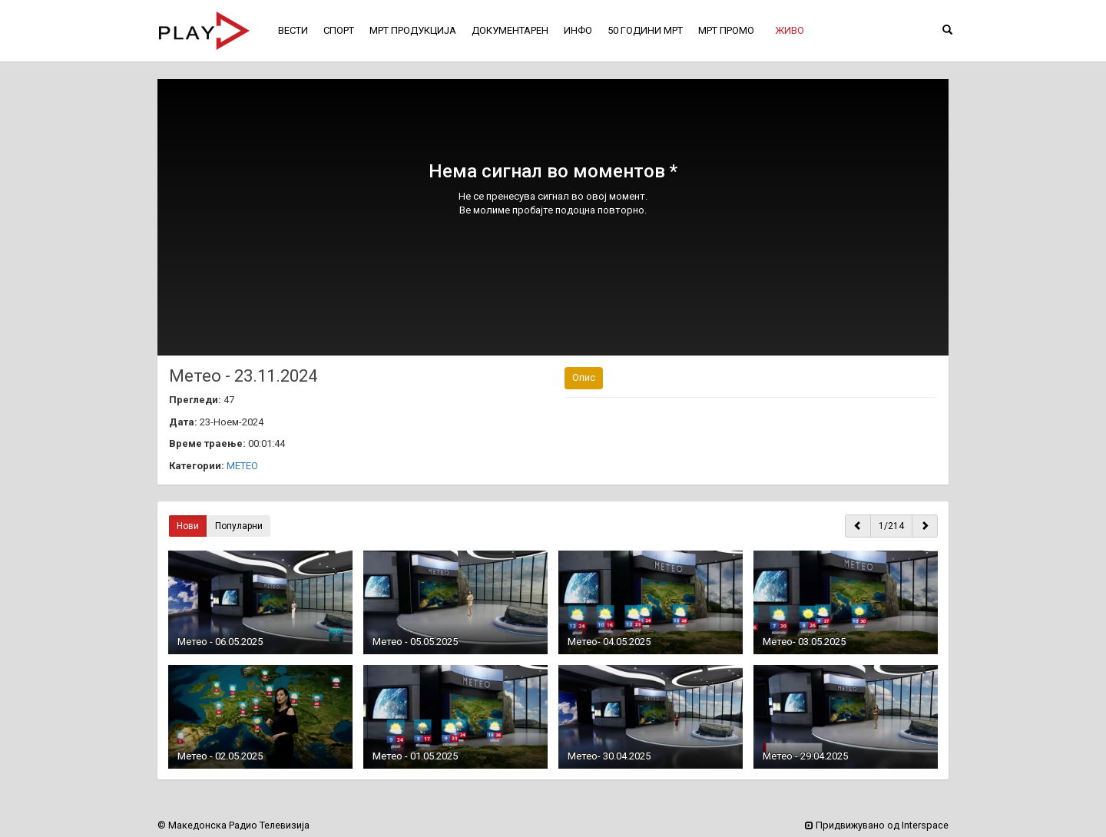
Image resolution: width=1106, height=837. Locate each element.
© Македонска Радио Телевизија (233, 825)
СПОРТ (338, 30)
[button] (789, 30)
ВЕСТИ (293, 30)
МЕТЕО (242, 465)
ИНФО (578, 30)
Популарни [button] (239, 526)
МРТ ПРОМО (726, 30)
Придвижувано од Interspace (877, 825)
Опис (583, 377)
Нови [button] (188, 526)
